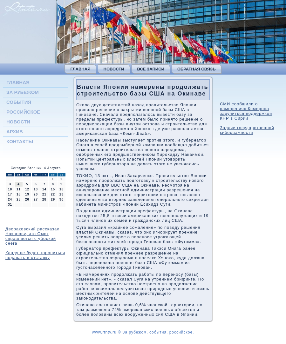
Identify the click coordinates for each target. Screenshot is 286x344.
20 (36, 194)
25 (19, 199)
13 (36, 189)
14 (44, 189)
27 (36, 199)
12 (27, 189)
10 (10, 189)
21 (44, 194)
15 (53, 189)
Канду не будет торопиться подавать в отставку (35, 255)
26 (27, 199)
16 (61, 189)
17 (10, 194)
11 (19, 189)
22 (53, 194)
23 (61, 194)
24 (10, 199)
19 (27, 194)
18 (19, 194)
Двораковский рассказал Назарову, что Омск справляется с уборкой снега (32, 236)
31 (10, 204)
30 (61, 199)
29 (53, 199)
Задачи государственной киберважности (247, 130)
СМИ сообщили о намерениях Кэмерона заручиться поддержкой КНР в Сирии (246, 111)
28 (44, 199)
